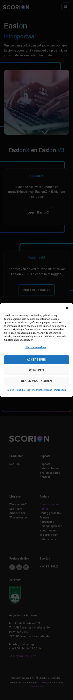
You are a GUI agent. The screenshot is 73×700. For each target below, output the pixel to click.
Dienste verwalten (36, 347)
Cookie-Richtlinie (16, 390)
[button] (67, 308)
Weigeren (36, 370)
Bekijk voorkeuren (36, 381)
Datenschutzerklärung (39, 390)
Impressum (60, 390)
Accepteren (36, 359)
